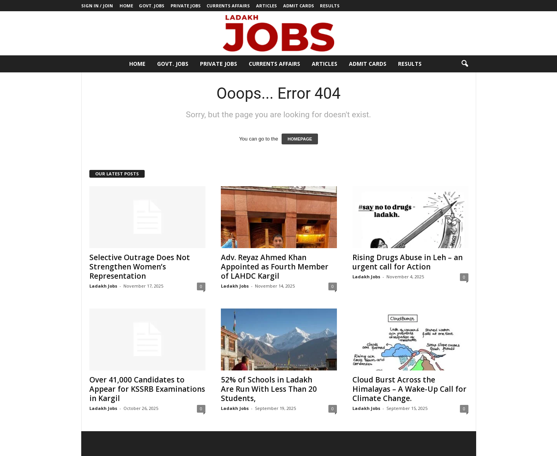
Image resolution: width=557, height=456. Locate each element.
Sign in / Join (97, 6)
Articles (266, 6)
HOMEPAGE (299, 139)
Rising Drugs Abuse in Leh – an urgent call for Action (407, 262)
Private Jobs (186, 6)
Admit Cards (298, 6)
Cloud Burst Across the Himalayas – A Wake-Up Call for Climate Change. (409, 389)
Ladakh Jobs (103, 286)
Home (126, 6)
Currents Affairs (228, 6)
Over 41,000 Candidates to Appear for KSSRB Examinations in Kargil (147, 389)
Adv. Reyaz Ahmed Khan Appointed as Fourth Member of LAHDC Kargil (274, 266)
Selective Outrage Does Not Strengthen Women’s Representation (139, 266)
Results (330, 6)
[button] (464, 63)
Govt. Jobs (151, 6)
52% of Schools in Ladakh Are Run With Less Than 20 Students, (269, 389)
